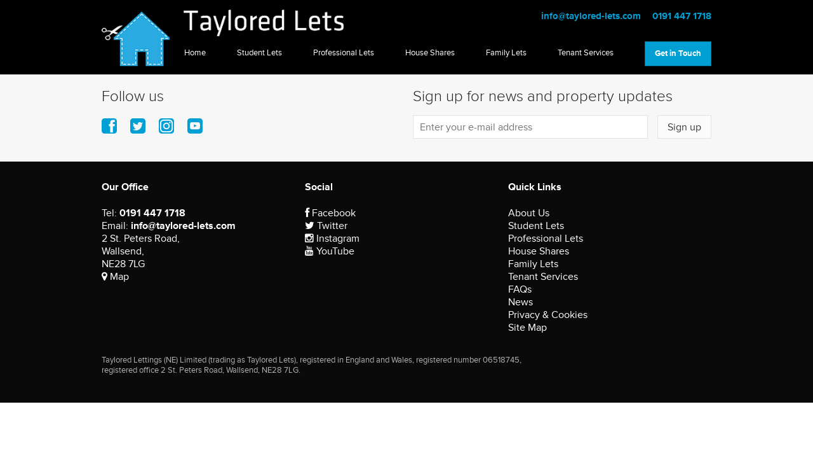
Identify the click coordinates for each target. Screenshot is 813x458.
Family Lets (506, 53)
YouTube (329, 251)
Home (195, 53)
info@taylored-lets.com (591, 16)
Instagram (332, 238)
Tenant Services (586, 53)
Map (115, 276)
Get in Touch (678, 53)
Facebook (330, 213)
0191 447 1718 (681, 16)
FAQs (520, 289)
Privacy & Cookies (548, 315)
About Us (528, 213)
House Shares (430, 53)
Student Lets (259, 53)
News (520, 302)
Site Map (527, 327)
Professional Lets (343, 53)
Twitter (326, 225)
